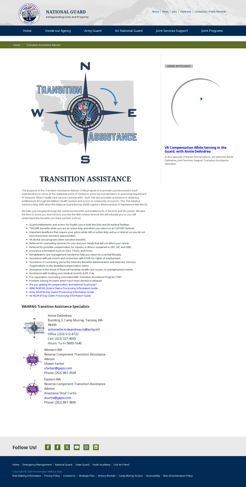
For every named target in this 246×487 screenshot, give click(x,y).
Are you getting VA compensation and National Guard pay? (63, 284)
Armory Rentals (107, 475)
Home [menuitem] (27, 31)
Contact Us (69, 475)
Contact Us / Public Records (210, 11)
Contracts (185, 11)
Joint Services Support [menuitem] (172, 31)
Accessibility (154, 475)
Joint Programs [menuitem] (212, 31)
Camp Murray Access (132, 475)
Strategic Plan (87, 475)
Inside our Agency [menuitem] (58, 31)
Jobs (174, 11)
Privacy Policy (52, 475)
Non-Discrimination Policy (178, 475)
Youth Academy (101, 464)
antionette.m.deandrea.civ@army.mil (74, 329)
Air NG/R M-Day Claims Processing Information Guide (60, 295)
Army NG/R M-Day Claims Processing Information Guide (61, 292)
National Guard (63, 464)
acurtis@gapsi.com (57, 398)
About (156, 11)
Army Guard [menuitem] (92, 31)
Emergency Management (37, 464)
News (165, 11)
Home (16, 45)
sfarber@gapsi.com (58, 368)
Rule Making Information (26, 475)
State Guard (82, 464)
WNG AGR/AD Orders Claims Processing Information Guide (63, 288)
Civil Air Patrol (122, 464)
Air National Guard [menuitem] (128, 31)
